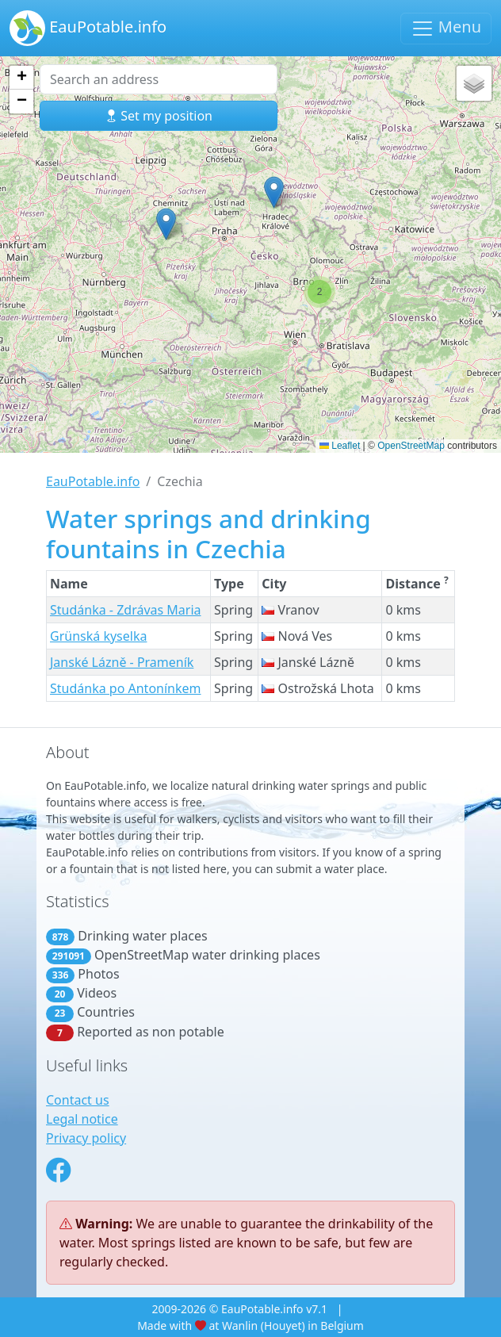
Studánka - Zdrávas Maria (125, 610)
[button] (166, 224)
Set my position (158, 116)
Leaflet (339, 445)
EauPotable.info (88, 28)
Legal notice (82, 1119)
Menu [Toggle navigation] (446, 28)
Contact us (77, 1100)
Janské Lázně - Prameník (121, 662)
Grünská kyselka (98, 636)
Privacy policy (86, 1138)
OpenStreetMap (411, 445)
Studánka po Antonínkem (125, 688)
